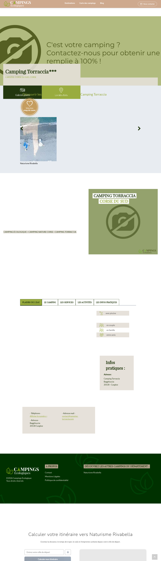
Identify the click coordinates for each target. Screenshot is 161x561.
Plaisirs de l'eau (31, 302)
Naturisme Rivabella (92, 472)
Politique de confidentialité (56, 480)
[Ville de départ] (44, 552)
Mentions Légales (52, 476)
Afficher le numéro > (38, 416)
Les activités (85, 302)
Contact (48, 472)
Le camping (50, 302)
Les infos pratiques (106, 302)
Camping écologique (15, 232)
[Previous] (21, 128)
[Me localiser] (68, 552)
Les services (66, 302)
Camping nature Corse (41, 232)
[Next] (139, 128)
